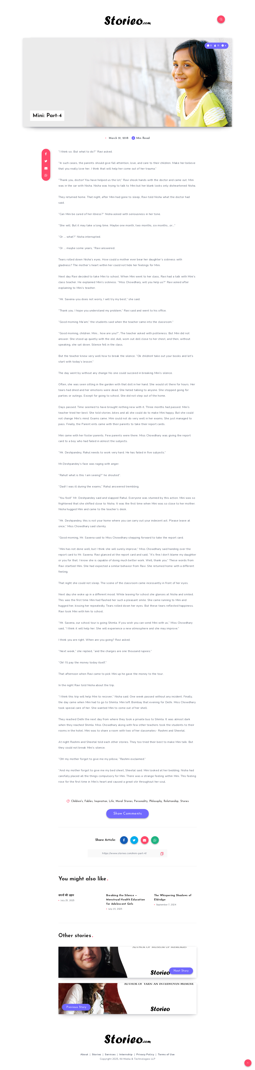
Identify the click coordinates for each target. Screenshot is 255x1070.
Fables (88, 801)
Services (110, 1054)
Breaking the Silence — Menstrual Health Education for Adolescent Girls (125, 899)
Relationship (171, 801)
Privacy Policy (145, 1054)
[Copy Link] (127, 853)
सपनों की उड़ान (66, 895)
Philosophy (155, 801)
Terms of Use (166, 1054)
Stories (184, 801)
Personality (141, 801)
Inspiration (100, 801)
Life (111, 801)
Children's (77, 801)
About (84, 1054)
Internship (126, 1054)
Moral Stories (124, 801)
